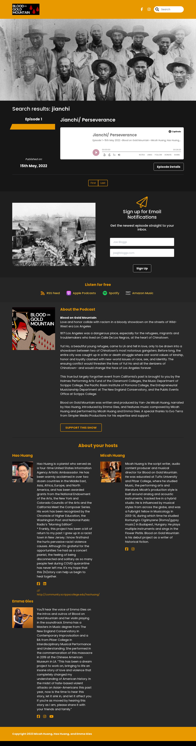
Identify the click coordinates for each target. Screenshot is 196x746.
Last (102, 185)
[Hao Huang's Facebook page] (38, 588)
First (93, 185)
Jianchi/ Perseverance (87, 122)
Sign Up (142, 271)
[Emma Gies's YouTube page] (46, 721)
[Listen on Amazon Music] (142, 297)
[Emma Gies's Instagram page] (42, 721)
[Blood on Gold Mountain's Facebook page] (142, 10)
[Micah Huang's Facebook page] (126, 554)
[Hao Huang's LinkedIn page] (42, 588)
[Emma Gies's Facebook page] (38, 721)
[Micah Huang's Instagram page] (130, 554)
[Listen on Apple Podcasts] (80, 297)
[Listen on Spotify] (111, 298)
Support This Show (81, 432)
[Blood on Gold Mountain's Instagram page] (147, 10)
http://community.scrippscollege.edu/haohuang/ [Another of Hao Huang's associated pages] (66, 597)
